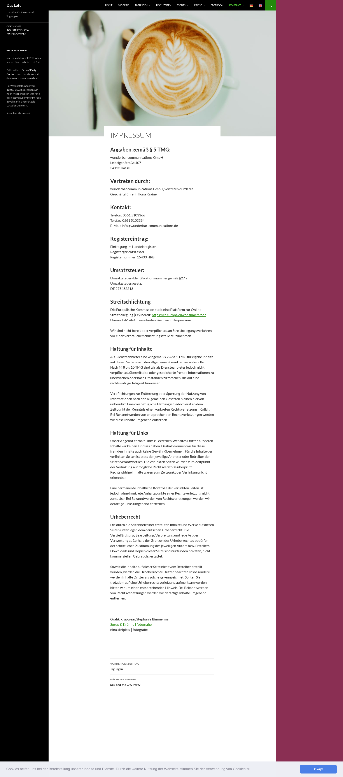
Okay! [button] (318, 769)
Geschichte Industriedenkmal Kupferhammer (18, 30)
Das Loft (14, 5)
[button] (253, 769)
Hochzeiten (163, 5)
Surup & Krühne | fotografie (131, 624)
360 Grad (123, 5)
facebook (217, 5)
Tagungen (141, 5)
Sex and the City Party (162, 681)
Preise (198, 5)
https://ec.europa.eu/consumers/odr (179, 315)
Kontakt (235, 5)
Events (181, 5)
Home (108, 5)
